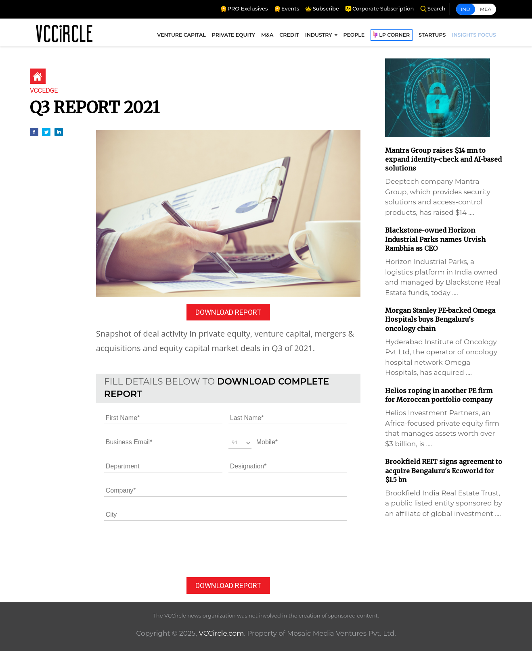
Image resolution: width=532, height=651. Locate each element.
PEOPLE (354, 35)
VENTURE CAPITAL (181, 35)
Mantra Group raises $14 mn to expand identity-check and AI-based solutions (443, 159)
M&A (267, 35)
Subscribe (322, 8)
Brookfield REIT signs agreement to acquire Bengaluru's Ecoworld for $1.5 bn (443, 471)
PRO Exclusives (244, 8)
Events (286, 8)
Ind (465, 9)
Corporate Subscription (379, 8)
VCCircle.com (221, 633)
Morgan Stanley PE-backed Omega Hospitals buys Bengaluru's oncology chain (440, 319)
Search (433, 8)
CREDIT (289, 35)
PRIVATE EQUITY (233, 35)
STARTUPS (432, 35)
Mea (485, 9)
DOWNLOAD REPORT (228, 312)
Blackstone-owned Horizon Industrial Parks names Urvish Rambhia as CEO (435, 239)
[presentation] (165, 549)
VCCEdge (44, 90)
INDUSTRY (318, 35)
